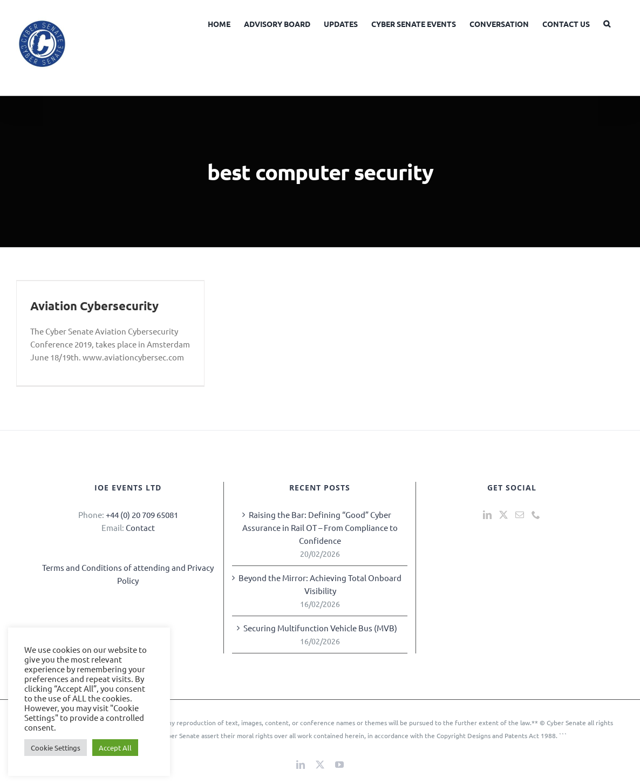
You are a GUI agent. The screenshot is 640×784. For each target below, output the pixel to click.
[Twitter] (503, 514)
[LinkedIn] (487, 514)
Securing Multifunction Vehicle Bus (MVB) (320, 628)
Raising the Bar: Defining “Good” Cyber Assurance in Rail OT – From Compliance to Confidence (320, 527)
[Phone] (536, 514)
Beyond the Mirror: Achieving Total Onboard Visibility (320, 584)
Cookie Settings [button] (55, 747)
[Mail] (519, 514)
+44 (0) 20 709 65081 (142, 514)
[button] (606, 22)
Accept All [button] (115, 747)
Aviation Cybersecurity (94, 305)
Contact (140, 527)
